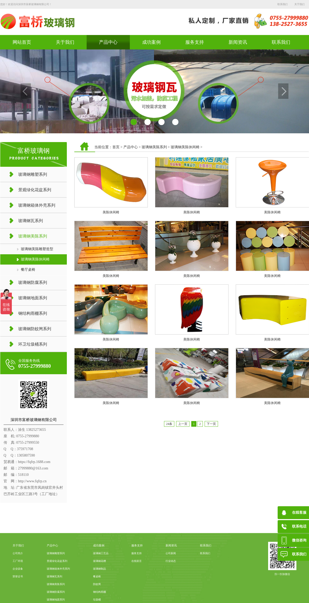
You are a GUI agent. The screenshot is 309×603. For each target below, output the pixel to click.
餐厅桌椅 (28, 270)
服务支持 (194, 42)
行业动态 (171, 595)
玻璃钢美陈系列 (154, 147)
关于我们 (299, 4)
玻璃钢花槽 (99, 595)
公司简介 (18, 587)
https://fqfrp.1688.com (34, 462)
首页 (116, 147)
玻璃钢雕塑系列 (56, 587)
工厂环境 (18, 595)
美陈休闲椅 (111, 212)
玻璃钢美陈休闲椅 (35, 259)
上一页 (182, 424)
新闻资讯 (238, 42)
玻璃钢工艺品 (100, 587)
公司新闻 (171, 587)
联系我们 (282, 4)
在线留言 (136, 595)
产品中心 (108, 42)
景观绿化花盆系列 (57, 595)
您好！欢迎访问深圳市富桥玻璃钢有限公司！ (26, 4)
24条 (169, 424)
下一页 (211, 424)
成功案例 (151, 42)
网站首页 (22, 42)
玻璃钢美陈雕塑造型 (37, 249)
